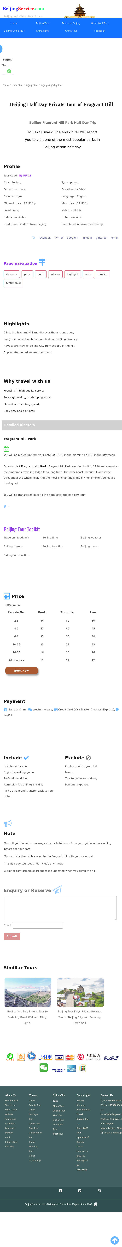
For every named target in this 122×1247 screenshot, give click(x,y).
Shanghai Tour (58, 1127)
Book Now (21, 670)
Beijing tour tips (52, 546)
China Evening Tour (33, 1146)
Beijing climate (13, 546)
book (41, 274)
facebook (45, 237)
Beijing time (50, 537)
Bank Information (11, 1139)
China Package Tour (33, 1114)
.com (39, 8)
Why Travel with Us (11, 1112)
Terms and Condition (10, 1121)
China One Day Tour (34, 1125)
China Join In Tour (35, 1135)
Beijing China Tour (14, 31)
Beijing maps (89, 546)
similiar (103, 274)
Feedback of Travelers (11, 1102)
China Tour (71, 31)
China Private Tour (35, 1102)
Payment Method (9, 1130)
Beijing (10, 8)
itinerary (11, 274)
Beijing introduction (16, 555)
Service (26, 8)
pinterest (101, 237)
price (27, 274)
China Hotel (42, 31)
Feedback (99, 31)
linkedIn (87, 237)
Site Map (9, 1146)
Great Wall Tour (99, 23)
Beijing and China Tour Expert (23, 16)
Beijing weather (91, 537)
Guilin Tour (58, 1120)
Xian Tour (58, 1115)
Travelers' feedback (16, 537)
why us (55, 274)
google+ (72, 237)
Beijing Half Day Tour (52, 85)
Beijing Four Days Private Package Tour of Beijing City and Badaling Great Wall (80, 1017)
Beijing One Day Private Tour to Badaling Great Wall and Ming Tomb (27, 1017)
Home (14, 23)
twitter (58, 237)
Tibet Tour (58, 1134)
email (114, 237)
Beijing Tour (42, 23)
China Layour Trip (35, 1158)
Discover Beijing (71, 23)
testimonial (13, 283)
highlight (72, 274)
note (88, 274)
